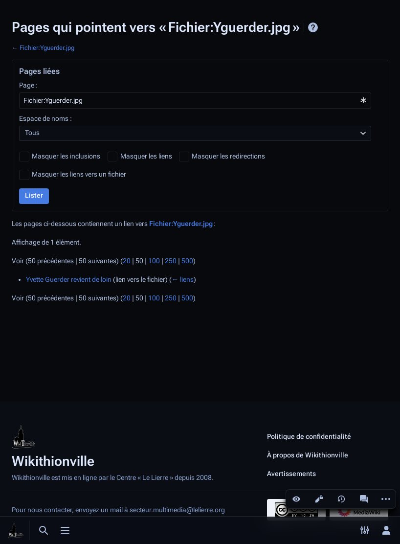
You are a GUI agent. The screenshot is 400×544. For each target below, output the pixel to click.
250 (171, 261)
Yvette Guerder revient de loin (68, 279)
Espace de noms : (45, 118)
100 (154, 261)
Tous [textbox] (32, 133)
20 (127, 261)
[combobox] (195, 100)
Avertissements (291, 473)
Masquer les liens (146, 156)
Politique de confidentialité (309, 436)
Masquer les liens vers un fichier (79, 174)
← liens (183, 279)
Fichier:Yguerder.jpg (47, 47)
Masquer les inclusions (66, 156)
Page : (28, 85)
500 (187, 261)
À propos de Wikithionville (307, 455)
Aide (313, 27)
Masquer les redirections (228, 156)
